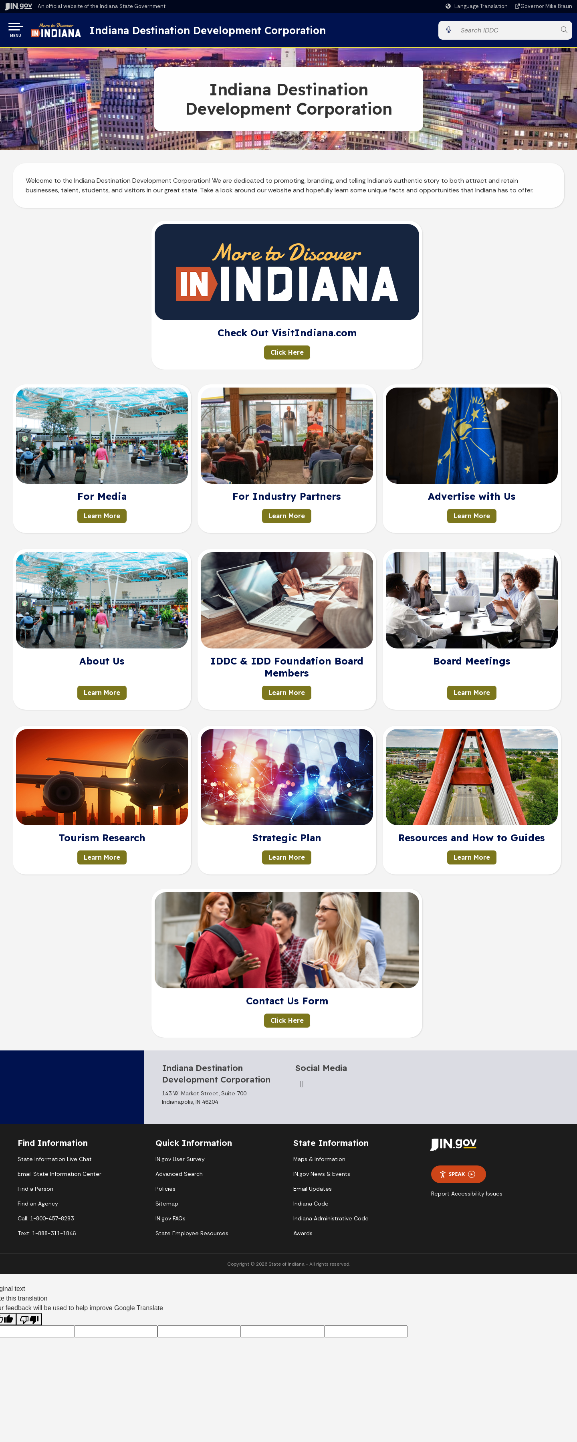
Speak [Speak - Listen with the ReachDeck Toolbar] (457, 1177)
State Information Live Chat (55, 1162)
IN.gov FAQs (170, 1221)
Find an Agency (38, 1206)
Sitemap (166, 1206)
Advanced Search (179, 1177)
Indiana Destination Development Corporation (221, 31)
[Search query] (506, 32)
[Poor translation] (29, 1322)
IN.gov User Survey (180, 1162)
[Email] (301, 1087)
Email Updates (312, 1192)
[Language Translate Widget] (478, 6)
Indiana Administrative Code (331, 1221)
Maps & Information (319, 1162)
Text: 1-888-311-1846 (47, 1236)
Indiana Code (311, 1206)
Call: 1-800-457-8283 (46, 1221)
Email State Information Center (59, 1177)
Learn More (102, 519)
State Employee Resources (191, 1236)
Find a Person (35, 1192)
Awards (303, 1236)
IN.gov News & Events (321, 1177)
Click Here (287, 355)
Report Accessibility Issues (466, 1196)
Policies (165, 1192)
